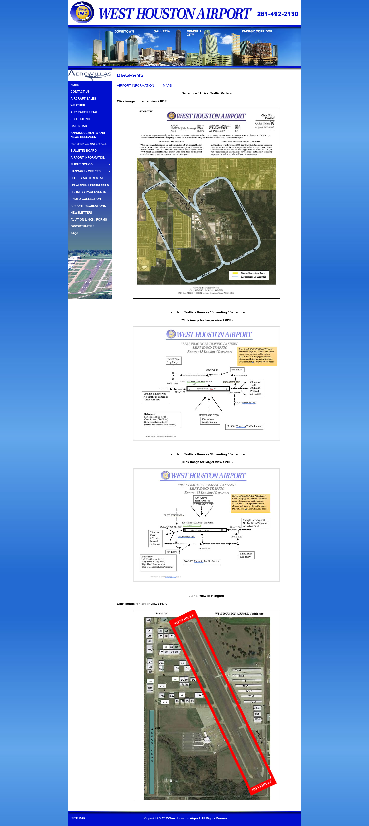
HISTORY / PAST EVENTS (88, 192)
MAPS (167, 85)
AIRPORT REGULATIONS (88, 205)
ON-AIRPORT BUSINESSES (89, 185)
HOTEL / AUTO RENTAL (87, 178)
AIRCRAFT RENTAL (84, 112)
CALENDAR (78, 126)
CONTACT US (80, 91)
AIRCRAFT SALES (83, 98)
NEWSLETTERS (81, 212)
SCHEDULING (80, 119)
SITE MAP (78, 818)
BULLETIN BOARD (83, 150)
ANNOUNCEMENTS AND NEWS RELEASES (87, 135)
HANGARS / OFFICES (85, 171)
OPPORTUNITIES (82, 226)
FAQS (74, 233)
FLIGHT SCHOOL (82, 164)
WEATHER (77, 105)
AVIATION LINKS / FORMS (88, 219)
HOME (74, 85)
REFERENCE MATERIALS (88, 144)
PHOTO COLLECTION (85, 199)
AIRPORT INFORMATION (87, 157)
